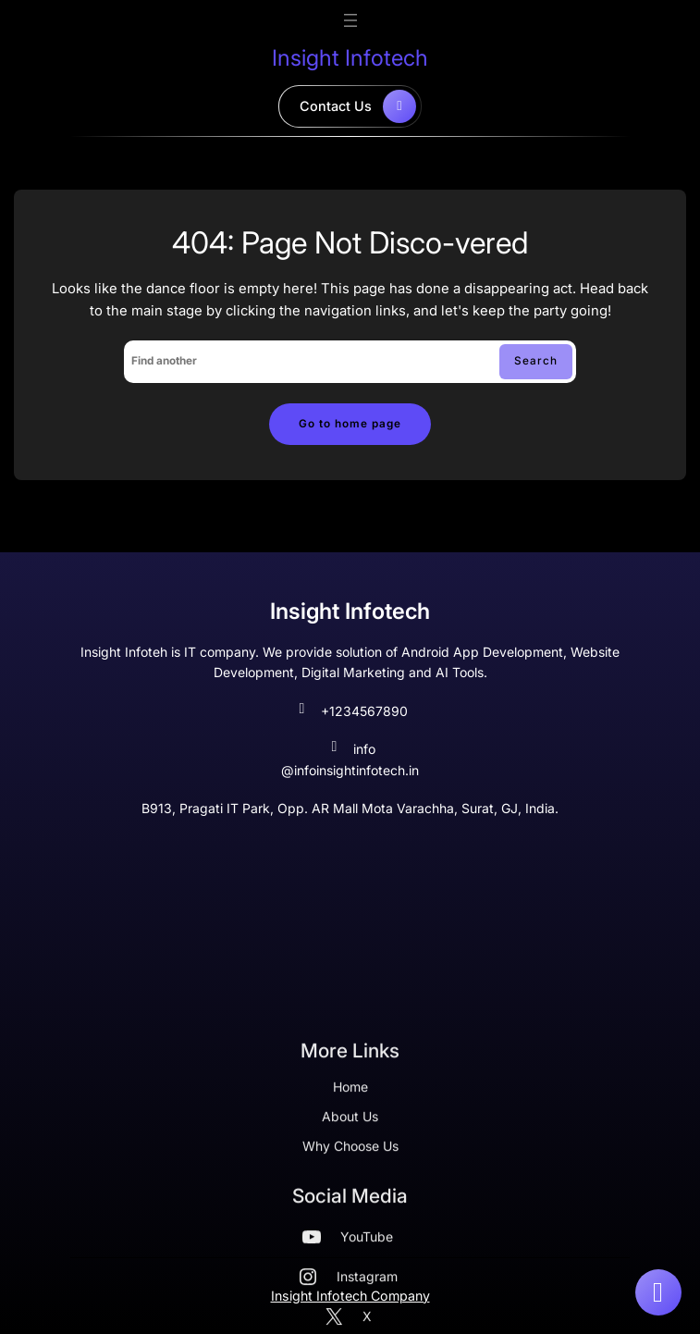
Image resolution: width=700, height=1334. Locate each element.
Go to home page (350, 423)
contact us (358, 106)
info (350, 749)
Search (536, 360)
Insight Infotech (350, 57)
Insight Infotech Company (350, 1295)
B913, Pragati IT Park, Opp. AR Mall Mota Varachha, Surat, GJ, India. (350, 808)
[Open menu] (350, 20)
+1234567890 (350, 711)
